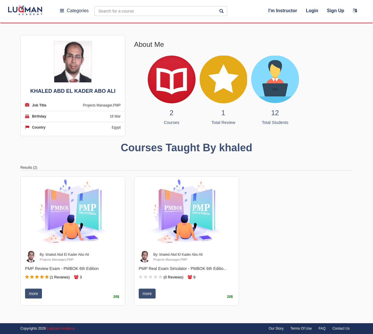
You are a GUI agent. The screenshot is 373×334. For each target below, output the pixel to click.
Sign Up (335, 10)
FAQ (322, 328)
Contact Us (341, 328)
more (33, 293)
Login (312, 10)
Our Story (276, 328)
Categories (74, 10)
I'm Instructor (282, 10)
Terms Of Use (301, 328)
